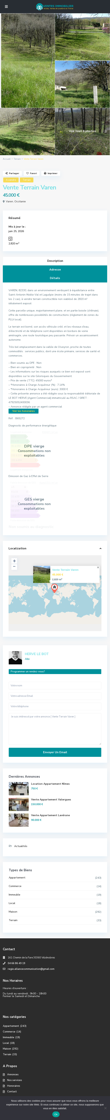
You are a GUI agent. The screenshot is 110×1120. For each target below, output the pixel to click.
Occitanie (20, 201)
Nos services (14, 1080)
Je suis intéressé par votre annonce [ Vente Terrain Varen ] (55, 729)
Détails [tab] (55, 278)
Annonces (13, 1074)
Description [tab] (55, 261)
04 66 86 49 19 (16, 963)
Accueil (7, 158)
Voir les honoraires (23, 411)
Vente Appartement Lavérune (50, 815)
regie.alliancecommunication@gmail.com (31, 969)
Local (12, 903)
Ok (55, 1114)
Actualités (20, 846)
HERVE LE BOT (37, 654)
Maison (13, 912)
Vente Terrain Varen (65, 569)
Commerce (15, 886)
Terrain (17, 158)
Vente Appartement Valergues (51, 799)
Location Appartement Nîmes (50, 784)
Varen (9, 201)
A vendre (11, 180)
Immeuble (14, 894)
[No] (105, 1108)
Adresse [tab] (55, 269)
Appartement (17, 877)
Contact (12, 1091)
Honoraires (13, 1086)
